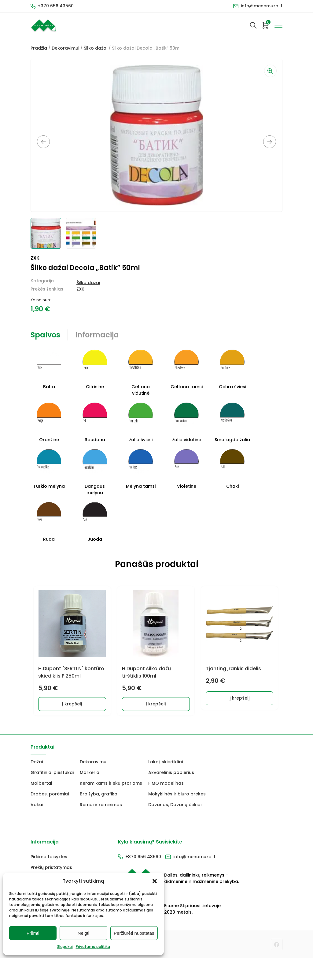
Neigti (83, 933)
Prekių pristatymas (51, 867)
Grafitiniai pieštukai (52, 772)
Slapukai (65, 946)
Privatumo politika (93, 946)
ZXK (80, 289)
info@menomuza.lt (261, 6)
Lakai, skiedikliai (165, 761)
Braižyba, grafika (98, 793)
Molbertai (41, 783)
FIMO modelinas (166, 783)
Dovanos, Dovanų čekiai (174, 804)
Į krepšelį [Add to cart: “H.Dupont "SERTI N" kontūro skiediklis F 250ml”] (73, 703)
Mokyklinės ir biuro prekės (177, 793)
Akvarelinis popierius (171, 772)
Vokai (37, 804)
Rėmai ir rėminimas (101, 804)
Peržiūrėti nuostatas (134, 933)
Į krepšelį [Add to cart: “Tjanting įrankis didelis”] (241, 703)
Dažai (37, 761)
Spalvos (45, 335)
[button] (155, 881)
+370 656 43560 (56, 6)
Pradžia (39, 48)
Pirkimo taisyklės (49, 856)
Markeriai (90, 772)
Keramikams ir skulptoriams (111, 783)
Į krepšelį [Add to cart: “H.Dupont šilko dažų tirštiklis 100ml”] (157, 703)
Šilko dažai (95, 48)
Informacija (97, 335)
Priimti (33, 933)
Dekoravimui (65, 48)
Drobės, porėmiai (50, 793)
